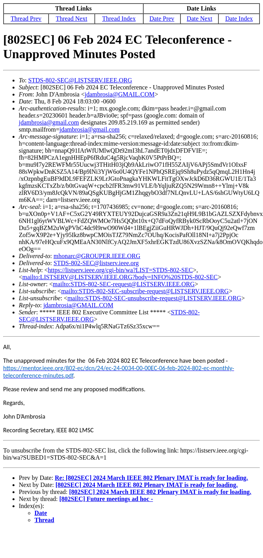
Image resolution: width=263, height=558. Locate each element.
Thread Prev (26, 18)
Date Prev (162, 18)
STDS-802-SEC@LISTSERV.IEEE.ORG (80, 80)
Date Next (199, 18)
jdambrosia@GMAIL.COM (120, 94)
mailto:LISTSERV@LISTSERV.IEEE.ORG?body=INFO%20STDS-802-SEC (120, 277)
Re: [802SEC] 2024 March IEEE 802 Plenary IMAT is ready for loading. (151, 477)
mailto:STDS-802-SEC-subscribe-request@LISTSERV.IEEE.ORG (145, 291)
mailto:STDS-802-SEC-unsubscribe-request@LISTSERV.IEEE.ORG (154, 298)
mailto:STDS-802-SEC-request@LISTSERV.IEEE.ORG (124, 284)
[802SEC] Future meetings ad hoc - (106, 499)
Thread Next (71, 18)
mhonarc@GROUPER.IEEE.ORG (97, 256)
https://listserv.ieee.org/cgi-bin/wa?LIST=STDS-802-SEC (120, 270)
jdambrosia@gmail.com (49, 122)
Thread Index (119, 18)
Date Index (239, 18)
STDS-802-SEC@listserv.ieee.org (96, 263)
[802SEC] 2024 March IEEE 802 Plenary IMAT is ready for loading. (147, 484)
